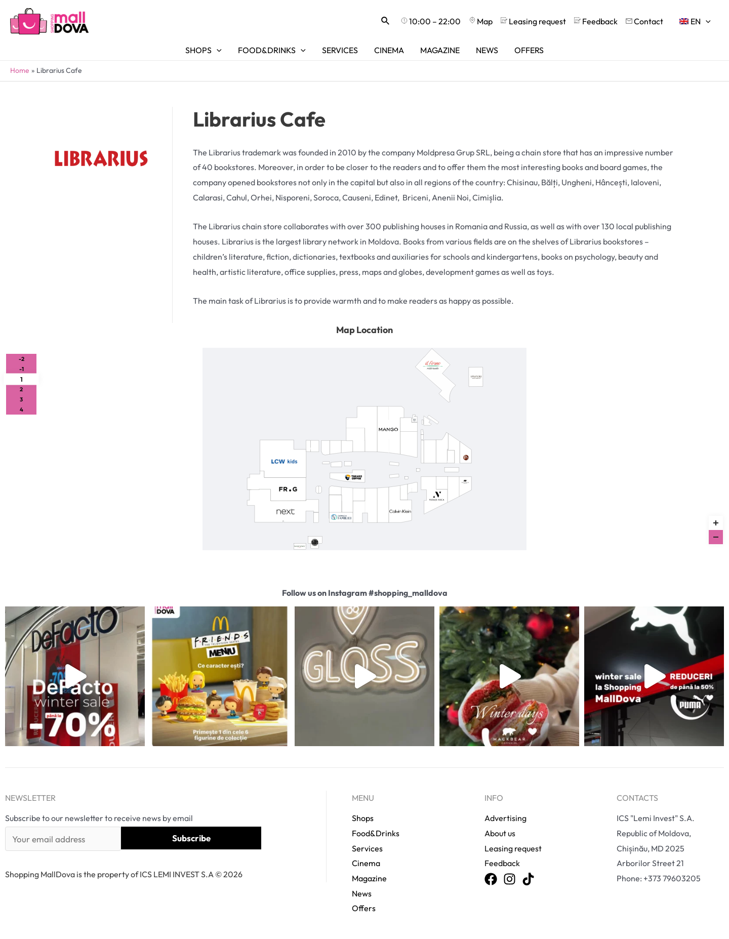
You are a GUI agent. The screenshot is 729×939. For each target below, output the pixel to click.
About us (499, 833)
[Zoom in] (716, 523)
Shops (363, 818)
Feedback (502, 863)
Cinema (366, 863)
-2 (21, 358)
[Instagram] (509, 879)
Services (367, 848)
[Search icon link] (385, 21)
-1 (21, 369)
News (362, 893)
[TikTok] (528, 879)
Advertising (505, 818)
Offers (364, 908)
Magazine (369, 878)
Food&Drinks (375, 833)
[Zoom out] (716, 537)
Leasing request (513, 848)
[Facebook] (490, 879)
